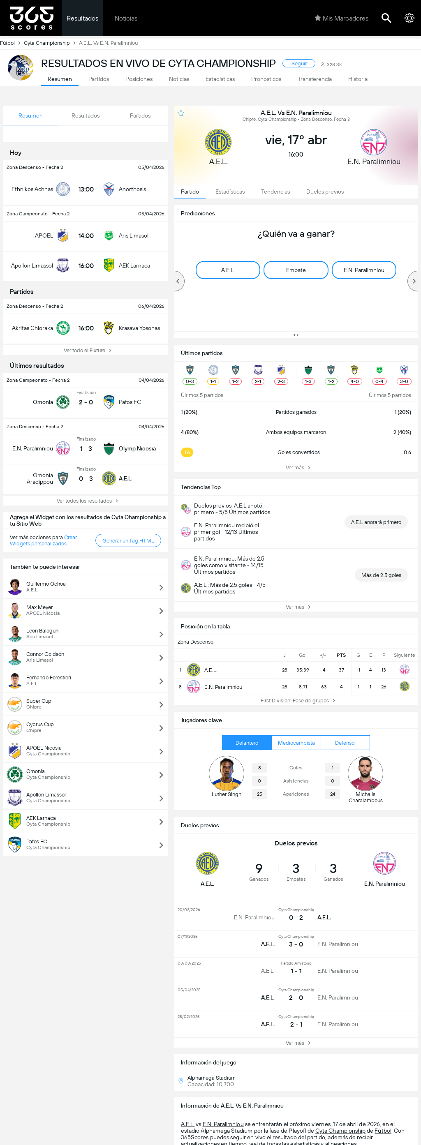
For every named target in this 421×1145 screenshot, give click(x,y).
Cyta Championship (51, 42)
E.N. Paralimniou (223, 1124)
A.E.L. (187, 1124)
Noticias (126, 18)
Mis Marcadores (341, 18)
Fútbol (12, 42)
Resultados (82, 18)
